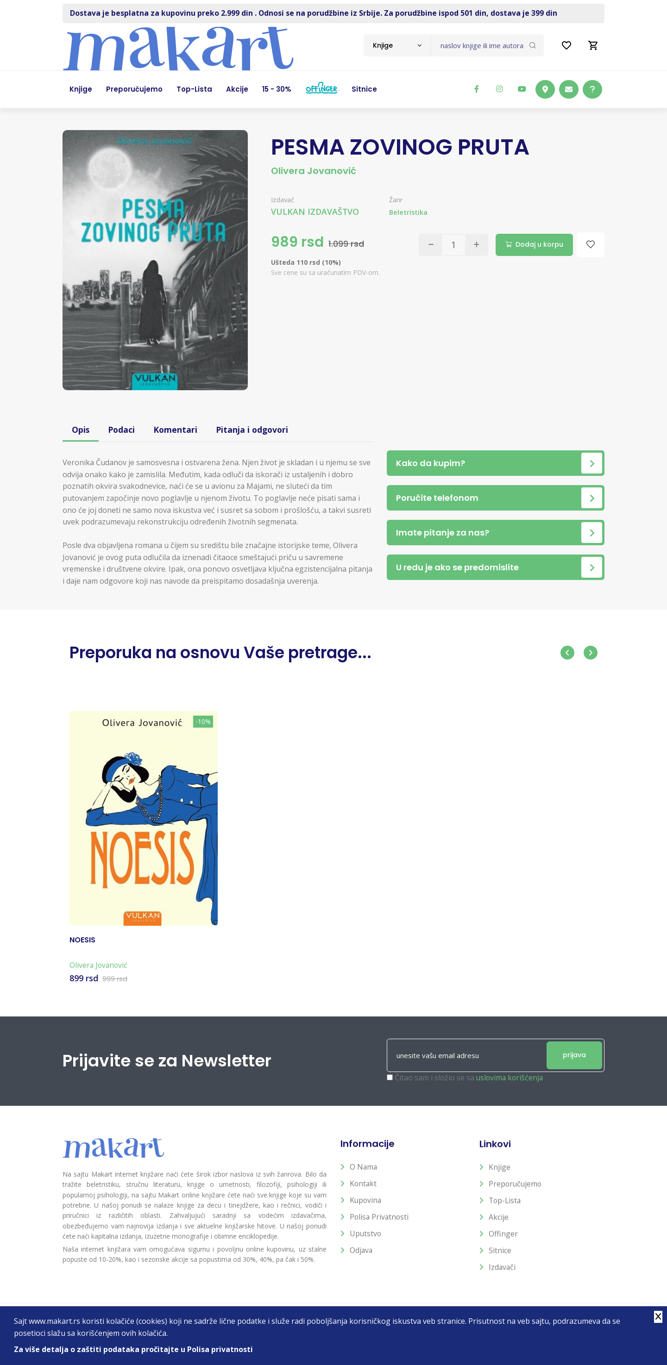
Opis (81, 429)
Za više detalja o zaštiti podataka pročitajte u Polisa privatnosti (134, 1349)
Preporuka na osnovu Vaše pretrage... (226, 652)
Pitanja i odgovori (255, 429)
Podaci (122, 429)
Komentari (177, 429)
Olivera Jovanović (313, 170)
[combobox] (397, 45)
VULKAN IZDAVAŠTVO (315, 211)
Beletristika (409, 212)
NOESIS (82, 948)
